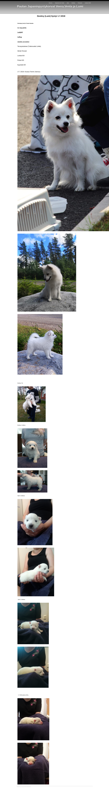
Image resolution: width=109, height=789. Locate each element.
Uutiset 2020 (88, 3)
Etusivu (50, 3)
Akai (68, 3)
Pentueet (80, 3)
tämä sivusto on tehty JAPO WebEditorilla (24, 786)
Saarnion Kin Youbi (59, 3)
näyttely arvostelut (23, 42)
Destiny (73, 3)
